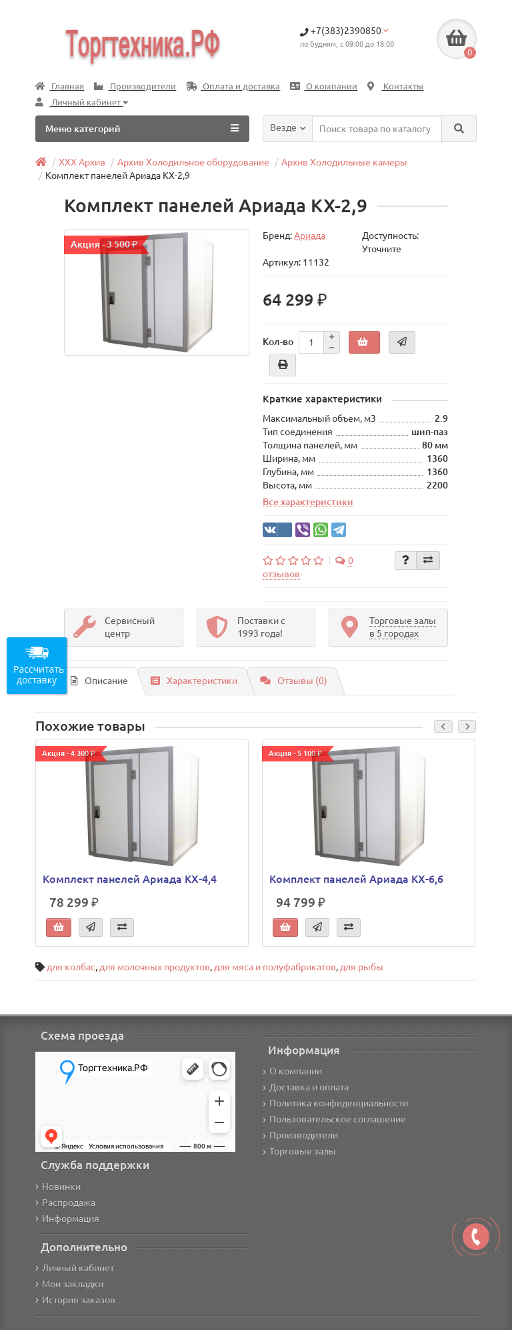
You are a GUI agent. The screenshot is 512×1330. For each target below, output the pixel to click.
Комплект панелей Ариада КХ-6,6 (356, 879)
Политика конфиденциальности (335, 1103)
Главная (59, 86)
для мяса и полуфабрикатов (275, 967)
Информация (67, 1218)
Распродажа (65, 1202)
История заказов (75, 1300)
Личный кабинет (74, 1268)
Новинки (58, 1186)
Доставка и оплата (306, 1087)
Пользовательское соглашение (334, 1119)
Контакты (395, 86)
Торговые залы (299, 1151)
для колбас (71, 967)
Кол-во (278, 341)
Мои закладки (69, 1284)
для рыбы (361, 967)
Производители (135, 86)
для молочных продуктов (154, 967)
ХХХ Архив (82, 162)
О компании (323, 86)
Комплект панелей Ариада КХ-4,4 (130, 879)
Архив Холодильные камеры (344, 162)
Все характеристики (308, 501)
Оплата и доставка (233, 86)
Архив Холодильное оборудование (193, 162)
